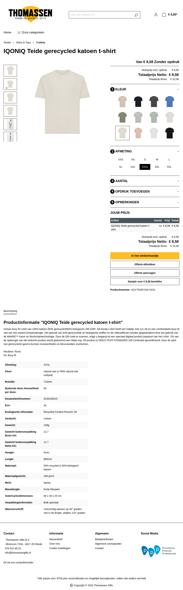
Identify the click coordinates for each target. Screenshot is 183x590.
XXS (120, 159)
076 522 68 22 (13, 548)
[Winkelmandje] (169, 14)
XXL (132, 166)
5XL (169, 166)
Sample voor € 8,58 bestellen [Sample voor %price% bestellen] (145, 281)
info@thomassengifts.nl (18, 552)
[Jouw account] (156, 14)
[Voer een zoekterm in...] (100, 14)
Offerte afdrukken (144, 264)
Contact (99, 548)
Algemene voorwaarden (108, 543)
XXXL (145, 166)
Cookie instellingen (59, 548)
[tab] (10, 311)
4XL (157, 166)
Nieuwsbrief (55, 539)
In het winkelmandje (145, 255)
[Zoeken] (136, 14)
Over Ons (54, 543)
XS (133, 159)
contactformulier (24, 562)
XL (120, 166)
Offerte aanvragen (145, 273)
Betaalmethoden (104, 539)
